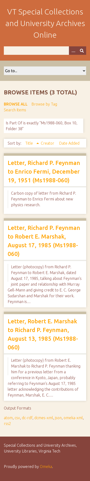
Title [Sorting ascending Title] (29, 143)
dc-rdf (27, 418)
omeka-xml (73, 418)
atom (8, 418)
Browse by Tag (44, 104)
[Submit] (82, 50)
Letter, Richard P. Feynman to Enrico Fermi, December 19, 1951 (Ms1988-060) (44, 172)
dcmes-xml (43, 418)
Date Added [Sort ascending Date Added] (69, 143)
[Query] (45, 50)
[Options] (73, 50)
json (58, 418)
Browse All (16, 104)
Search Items (15, 110)
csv (17, 418)
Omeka (46, 466)
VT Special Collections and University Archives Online (45, 23)
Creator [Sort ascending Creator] (48, 143)
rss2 (7, 423)
